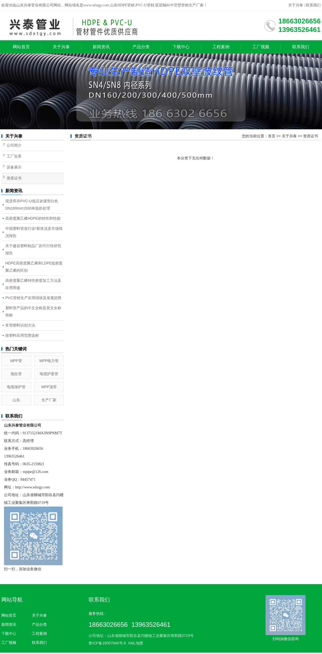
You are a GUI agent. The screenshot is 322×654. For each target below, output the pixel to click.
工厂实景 (14, 156)
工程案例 (220, 47)
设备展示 (14, 167)
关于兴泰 (295, 5)
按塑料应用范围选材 (22, 335)
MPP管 (16, 361)
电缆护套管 (49, 374)
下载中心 (180, 47)
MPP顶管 (49, 387)
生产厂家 (49, 400)
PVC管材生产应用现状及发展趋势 (33, 298)
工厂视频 (260, 47)
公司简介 (14, 145)
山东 (16, 400)
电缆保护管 (16, 387)
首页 (271, 136)
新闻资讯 (101, 47)
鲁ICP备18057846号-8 (107, 643)
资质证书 (14, 178)
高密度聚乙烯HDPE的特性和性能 (32, 218)
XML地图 (135, 643)
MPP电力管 (49, 361)
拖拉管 (16, 374)
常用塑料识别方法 (20, 325)
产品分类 (141, 47)
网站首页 (21, 47)
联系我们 (313, 5)
